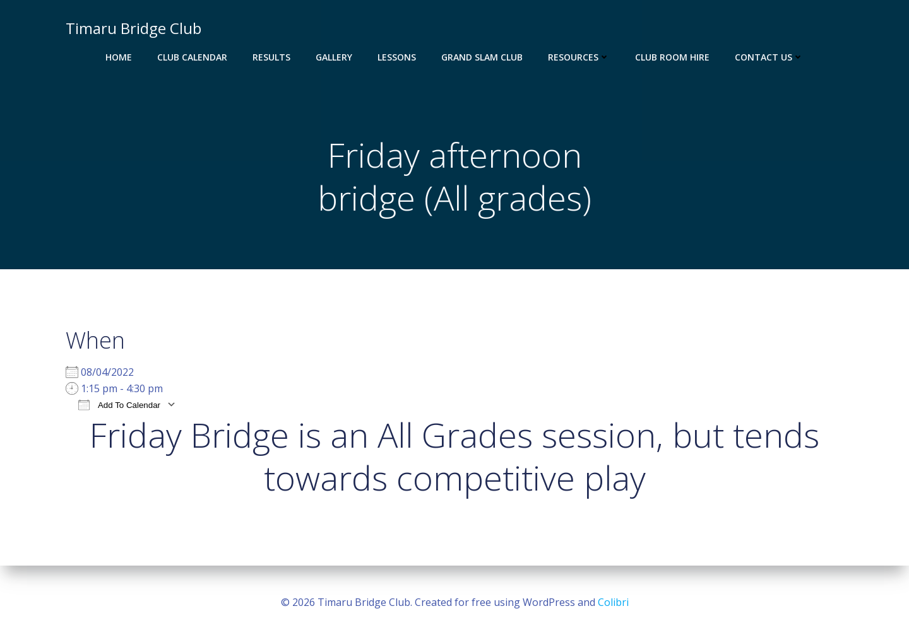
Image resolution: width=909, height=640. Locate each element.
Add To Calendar (119, 404)
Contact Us (769, 57)
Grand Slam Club (482, 57)
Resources (579, 57)
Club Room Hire (672, 57)
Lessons (396, 57)
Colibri (613, 602)
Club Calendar (192, 57)
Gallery (334, 57)
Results (271, 57)
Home (118, 57)
